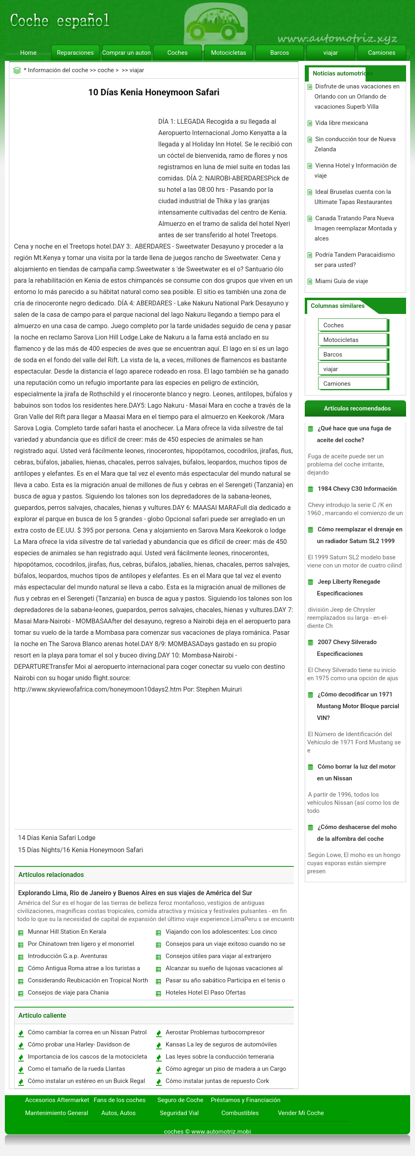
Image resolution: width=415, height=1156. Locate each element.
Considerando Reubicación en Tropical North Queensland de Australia (87, 982)
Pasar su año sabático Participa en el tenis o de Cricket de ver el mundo (225, 982)
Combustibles (240, 1113)
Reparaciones (75, 52)
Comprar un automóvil (126, 52)
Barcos (279, 52)
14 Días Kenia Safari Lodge (57, 838)
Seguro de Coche (180, 1100)
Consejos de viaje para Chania (68, 992)
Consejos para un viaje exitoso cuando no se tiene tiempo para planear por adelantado (225, 945)
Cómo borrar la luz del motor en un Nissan (356, 772)
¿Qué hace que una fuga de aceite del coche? (354, 434)
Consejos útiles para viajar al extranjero (219, 956)
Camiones (381, 52)
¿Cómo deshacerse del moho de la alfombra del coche (357, 832)
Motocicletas (228, 52)
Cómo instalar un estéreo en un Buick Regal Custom (86, 1082)
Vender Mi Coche (301, 1113)
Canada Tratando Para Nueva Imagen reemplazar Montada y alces (355, 228)
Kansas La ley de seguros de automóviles (221, 1044)
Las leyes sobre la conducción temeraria (220, 1056)
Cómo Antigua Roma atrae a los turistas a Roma (83, 970)
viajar (330, 52)
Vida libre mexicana (341, 123)
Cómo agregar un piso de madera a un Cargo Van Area (226, 1070)
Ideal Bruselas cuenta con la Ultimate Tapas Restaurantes (353, 197)
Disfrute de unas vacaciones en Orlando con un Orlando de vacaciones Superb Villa (357, 96)
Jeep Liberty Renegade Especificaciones (348, 587)
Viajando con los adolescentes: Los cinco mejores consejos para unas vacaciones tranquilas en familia (221, 933)
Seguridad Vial (179, 1113)
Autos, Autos (118, 1113)
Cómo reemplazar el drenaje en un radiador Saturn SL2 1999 (359, 535)
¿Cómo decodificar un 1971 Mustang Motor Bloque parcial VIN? (358, 706)
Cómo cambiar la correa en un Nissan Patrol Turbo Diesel (87, 1034)
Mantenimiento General (56, 1113)
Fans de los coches (119, 1100)
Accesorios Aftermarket (57, 1100)
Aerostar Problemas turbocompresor (215, 1032)
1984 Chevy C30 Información (357, 488)
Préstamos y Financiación (245, 1100)
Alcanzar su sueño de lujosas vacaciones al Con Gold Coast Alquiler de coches (224, 970)
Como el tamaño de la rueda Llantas (76, 1068)
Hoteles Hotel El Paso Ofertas (206, 992)
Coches (177, 52)
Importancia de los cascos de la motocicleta (88, 1056)
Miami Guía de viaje (341, 281)
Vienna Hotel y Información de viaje (355, 170)
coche (106, 70)
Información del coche (58, 70)
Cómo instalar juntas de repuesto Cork (217, 1081)
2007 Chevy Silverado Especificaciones (346, 648)
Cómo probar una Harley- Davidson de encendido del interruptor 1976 (78, 1046)
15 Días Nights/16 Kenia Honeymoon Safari (81, 850)
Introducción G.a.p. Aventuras (67, 956)
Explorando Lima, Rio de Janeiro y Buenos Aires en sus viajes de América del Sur (135, 893)
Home (28, 52)
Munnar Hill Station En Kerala (67, 931)
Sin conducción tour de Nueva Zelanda (355, 144)
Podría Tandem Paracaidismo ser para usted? (354, 260)
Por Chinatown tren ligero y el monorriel (81, 944)
